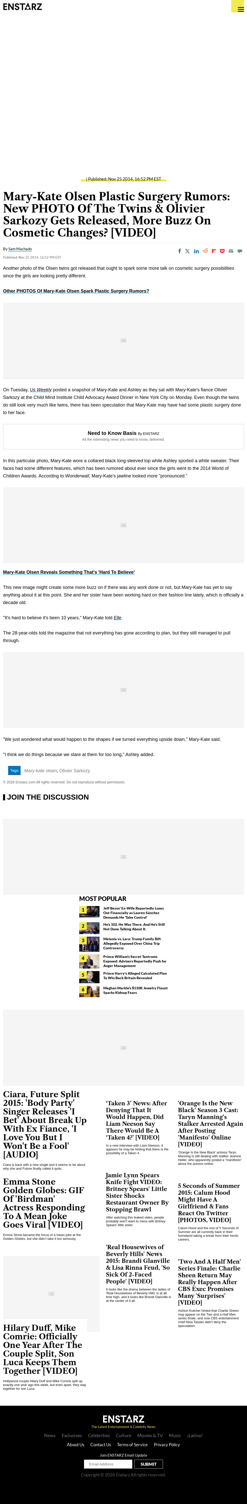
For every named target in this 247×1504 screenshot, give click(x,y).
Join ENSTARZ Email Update (123, 1455)
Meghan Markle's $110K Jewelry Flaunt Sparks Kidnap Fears (135, 990)
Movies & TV (150, 1435)
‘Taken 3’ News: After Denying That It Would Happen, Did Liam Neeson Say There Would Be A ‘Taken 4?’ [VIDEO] (136, 1120)
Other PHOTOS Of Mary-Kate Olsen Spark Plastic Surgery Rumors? (76, 291)
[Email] (231, 251)
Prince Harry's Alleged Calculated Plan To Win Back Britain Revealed (135, 975)
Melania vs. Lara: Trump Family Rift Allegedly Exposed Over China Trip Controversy (132, 943)
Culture (123, 1435)
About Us (75, 1444)
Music (175, 1435)
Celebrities (99, 1435)
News (50, 1435)
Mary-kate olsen (40, 770)
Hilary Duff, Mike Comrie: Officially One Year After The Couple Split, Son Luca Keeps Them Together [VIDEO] (42, 1349)
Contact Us (100, 1444)
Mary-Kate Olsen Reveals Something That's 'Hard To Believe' (69, 572)
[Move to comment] (240, 251)
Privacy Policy (167, 1444)
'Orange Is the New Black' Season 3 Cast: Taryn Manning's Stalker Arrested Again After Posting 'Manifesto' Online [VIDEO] (210, 1124)
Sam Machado (20, 248)
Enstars (22, 6)
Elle (117, 617)
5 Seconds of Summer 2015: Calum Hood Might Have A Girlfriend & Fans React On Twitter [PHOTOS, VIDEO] (209, 1203)
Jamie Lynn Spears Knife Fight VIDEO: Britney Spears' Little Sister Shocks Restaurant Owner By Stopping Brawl (137, 1192)
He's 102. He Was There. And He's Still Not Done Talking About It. (134, 926)
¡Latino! (195, 1435)
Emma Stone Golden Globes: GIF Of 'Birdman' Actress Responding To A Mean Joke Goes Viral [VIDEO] (44, 1203)
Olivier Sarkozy (74, 770)
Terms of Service (132, 1444)
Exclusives (72, 1435)
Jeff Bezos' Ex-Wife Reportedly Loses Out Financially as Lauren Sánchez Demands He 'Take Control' (133, 912)
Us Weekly (41, 389)
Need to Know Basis (112, 433)
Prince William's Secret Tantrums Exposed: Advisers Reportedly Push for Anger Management (135, 961)
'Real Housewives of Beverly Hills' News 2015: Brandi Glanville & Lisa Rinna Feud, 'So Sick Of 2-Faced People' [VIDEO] (138, 1264)
